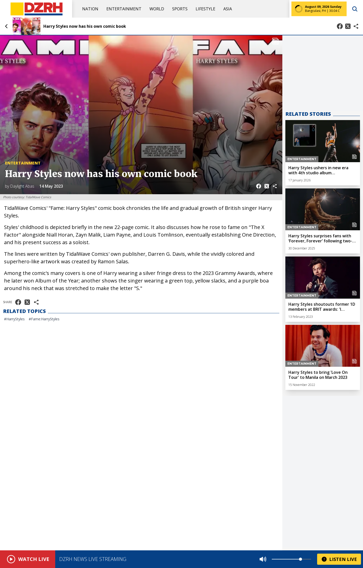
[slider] (300, 559)
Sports (180, 9)
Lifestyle (205, 9)
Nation (90, 9)
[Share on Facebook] (340, 26)
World (156, 9)
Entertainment (123, 9)
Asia (227, 9)
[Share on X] (348, 26)
